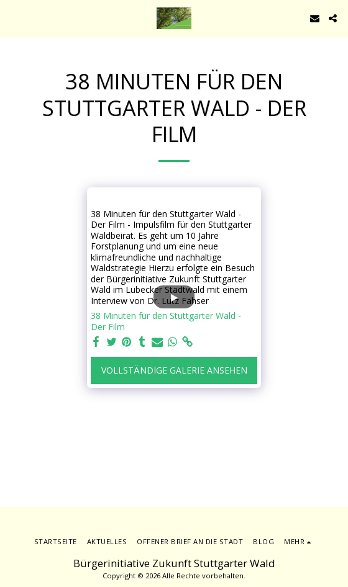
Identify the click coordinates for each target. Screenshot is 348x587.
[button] (13, 17)
